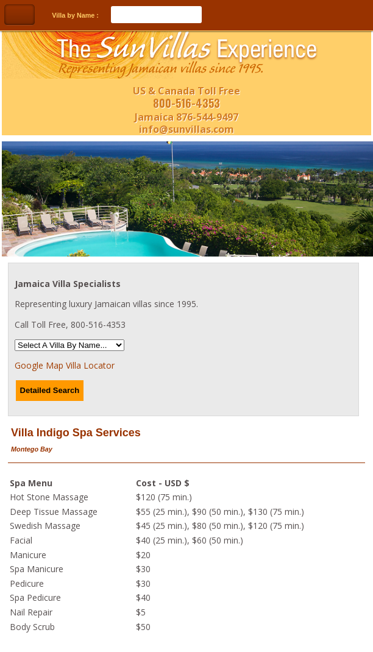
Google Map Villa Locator (65, 365)
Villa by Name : (75, 15)
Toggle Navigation (19, 15)
